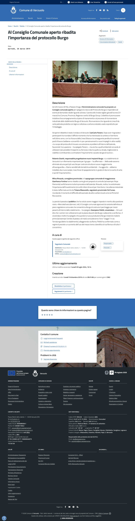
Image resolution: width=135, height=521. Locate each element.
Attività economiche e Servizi (118, 401)
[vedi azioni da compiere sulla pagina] (114, 30)
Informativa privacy (14, 481)
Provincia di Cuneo (43, 458)
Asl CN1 (40, 461)
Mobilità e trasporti (69, 392)
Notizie (22, 26)
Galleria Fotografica (115, 395)
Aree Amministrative (14, 389)
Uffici (9, 392)
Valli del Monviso (73, 458)
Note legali (11, 484)
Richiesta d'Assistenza (14, 473)
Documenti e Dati (13, 395)
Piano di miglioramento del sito (17, 461)
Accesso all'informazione (88, 18)
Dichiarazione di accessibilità (16, 458)
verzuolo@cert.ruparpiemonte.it (21, 428)
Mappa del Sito (12, 499)
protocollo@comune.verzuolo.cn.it (70, 254)
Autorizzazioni (42, 398)
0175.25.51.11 (14, 419)
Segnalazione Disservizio (15, 470)
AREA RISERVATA (66, 518)
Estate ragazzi (93, 389)
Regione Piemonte (44, 455)
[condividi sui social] (103, 30)
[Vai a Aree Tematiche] (93, 2)
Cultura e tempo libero (45, 404)
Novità (16, 26)
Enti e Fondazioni (13, 398)
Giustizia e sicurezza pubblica (72, 386)
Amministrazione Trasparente (17, 455)
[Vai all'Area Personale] (113, 2)
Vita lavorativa (67, 404)
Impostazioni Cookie (14, 487)
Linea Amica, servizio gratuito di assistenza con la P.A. (84, 461)
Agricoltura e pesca (44, 386)
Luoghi (111, 389)
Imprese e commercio (69, 389)
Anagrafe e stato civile (45, 392)
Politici (10, 404)
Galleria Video (113, 398)
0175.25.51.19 (15, 421)
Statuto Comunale (13, 478)
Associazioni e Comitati (116, 404)
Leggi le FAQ (12, 464)
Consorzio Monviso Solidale (46, 464)
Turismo (65, 401)
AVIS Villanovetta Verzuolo (76, 464)
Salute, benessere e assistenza (72, 395)
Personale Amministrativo (16, 401)
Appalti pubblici (42, 395)
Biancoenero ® (74, 516)
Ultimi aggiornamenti (14, 493)
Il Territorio (112, 392)
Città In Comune (103, 513)
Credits (10, 490)
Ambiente (41, 389)
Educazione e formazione (45, 407)
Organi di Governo (13, 386)
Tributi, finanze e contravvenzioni (73, 398)
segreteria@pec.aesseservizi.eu (80, 441)
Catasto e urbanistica (44, 401)
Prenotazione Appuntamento (17, 467)
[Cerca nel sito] (123, 10)
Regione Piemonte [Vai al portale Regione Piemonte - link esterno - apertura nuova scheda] (14, 2)
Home (10, 26)
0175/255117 (67, 252)
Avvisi (90, 395)
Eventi (111, 386)
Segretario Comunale (62, 244)
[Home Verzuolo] (27, 10)
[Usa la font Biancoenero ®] (75, 2)
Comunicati (92, 392)
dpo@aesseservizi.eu (79, 439)
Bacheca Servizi (13, 476)
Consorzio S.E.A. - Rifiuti (75, 455)
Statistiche (11, 496)
